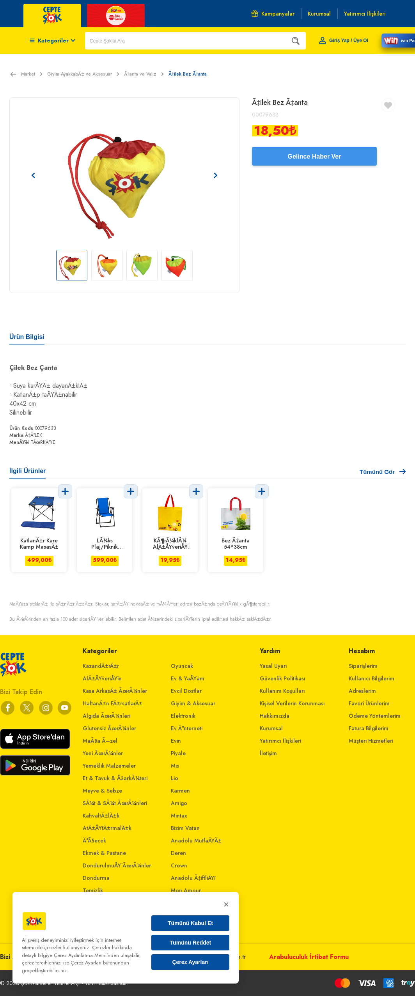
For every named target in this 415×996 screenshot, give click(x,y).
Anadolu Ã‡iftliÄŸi (193, 878)
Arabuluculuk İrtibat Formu (309, 956)
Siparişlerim (363, 666)
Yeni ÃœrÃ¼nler (103, 753)
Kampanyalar (272, 13)
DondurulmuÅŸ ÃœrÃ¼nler (117, 865)
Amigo (179, 803)
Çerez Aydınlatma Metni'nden (86, 955)
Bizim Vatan (185, 828)
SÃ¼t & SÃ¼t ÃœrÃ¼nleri (115, 803)
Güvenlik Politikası (282, 678)
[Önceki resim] (33, 175)
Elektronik (183, 716)
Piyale (178, 753)
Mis (175, 766)
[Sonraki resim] (216, 175)
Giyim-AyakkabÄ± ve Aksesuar (83, 74)
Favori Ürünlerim (369, 703)
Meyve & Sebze (102, 791)
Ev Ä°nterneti (186, 728)
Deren (178, 853)
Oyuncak (182, 666)
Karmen (180, 791)
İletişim (268, 753)
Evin (176, 741)
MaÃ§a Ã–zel (100, 741)
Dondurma (96, 878)
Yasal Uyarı (273, 666)
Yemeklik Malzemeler (109, 766)
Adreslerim (362, 691)
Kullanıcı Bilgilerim (371, 678)
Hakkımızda (274, 716)
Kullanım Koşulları (282, 691)
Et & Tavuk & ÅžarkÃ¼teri (115, 778)
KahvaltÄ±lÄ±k (101, 815)
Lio (174, 778)
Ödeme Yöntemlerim (375, 716)
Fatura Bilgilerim (368, 728)
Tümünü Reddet (190, 942)
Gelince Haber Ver (314, 156)
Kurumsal (271, 728)
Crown (179, 865)
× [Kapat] (226, 904)
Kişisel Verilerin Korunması (292, 703)
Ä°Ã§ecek (94, 840)
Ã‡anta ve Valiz (144, 74)
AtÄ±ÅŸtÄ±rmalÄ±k (107, 828)
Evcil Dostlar (186, 691)
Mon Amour (186, 890)
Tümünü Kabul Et (190, 923)
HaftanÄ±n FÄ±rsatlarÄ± (112, 703)
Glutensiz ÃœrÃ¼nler (109, 728)
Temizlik (93, 890)
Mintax (179, 815)
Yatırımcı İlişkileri (280, 741)
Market (32, 74)
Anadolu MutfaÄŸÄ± (196, 840)
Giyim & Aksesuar (193, 703)
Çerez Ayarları (190, 962)
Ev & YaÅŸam (187, 678)
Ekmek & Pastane (104, 853)
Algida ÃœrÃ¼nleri (106, 716)
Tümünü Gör (383, 471)
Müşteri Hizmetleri (371, 741)
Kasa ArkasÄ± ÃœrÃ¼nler (115, 691)
